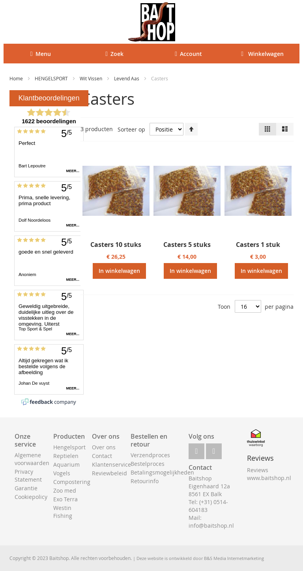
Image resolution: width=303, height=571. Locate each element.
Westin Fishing (62, 511)
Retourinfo (145, 481)
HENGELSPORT (52, 78)
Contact (102, 456)
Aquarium (66, 464)
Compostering (71, 482)
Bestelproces (148, 463)
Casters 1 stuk (258, 244)
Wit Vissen (91, 78)
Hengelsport (69, 447)
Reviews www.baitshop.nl (269, 474)
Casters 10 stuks (115, 244)
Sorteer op (131, 129)
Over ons (104, 447)
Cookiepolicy (31, 497)
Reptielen (66, 456)
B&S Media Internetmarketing (234, 558)
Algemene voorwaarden (32, 459)
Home (16, 78)
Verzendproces (150, 455)
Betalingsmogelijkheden (162, 472)
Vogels (61, 473)
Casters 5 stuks (187, 244)
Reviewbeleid (109, 473)
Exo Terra (65, 499)
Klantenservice (111, 464)
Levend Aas (127, 78)
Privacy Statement (28, 475)
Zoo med (64, 490)
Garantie (26, 488)
